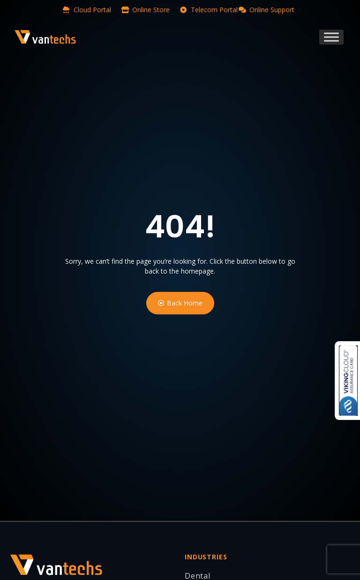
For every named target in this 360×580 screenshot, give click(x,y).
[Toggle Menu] (331, 36)
